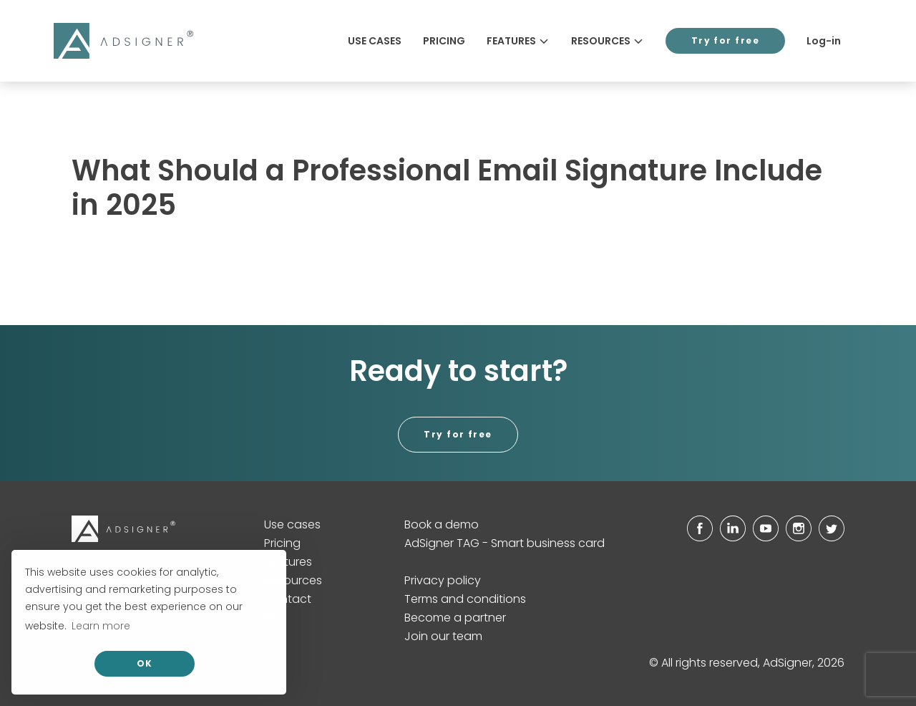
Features (518, 41)
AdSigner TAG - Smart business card (504, 543)
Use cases (374, 41)
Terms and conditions (465, 599)
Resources (607, 41)
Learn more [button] (101, 626)
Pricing (444, 41)
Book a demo (441, 524)
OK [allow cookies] (145, 663)
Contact (287, 599)
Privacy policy (442, 580)
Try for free (725, 40)
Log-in (824, 41)
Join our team (443, 636)
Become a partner (455, 617)
